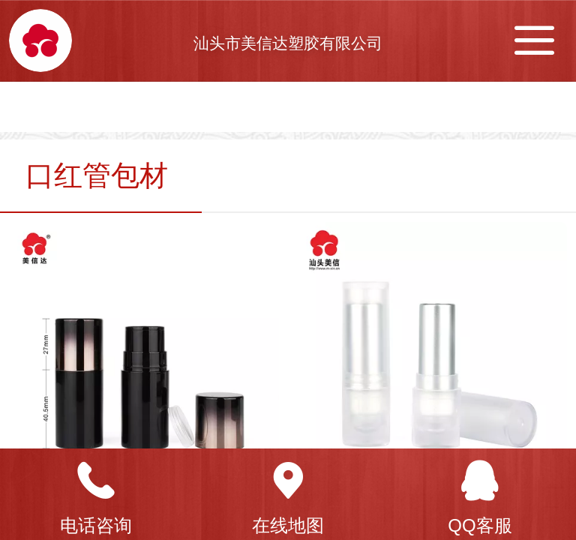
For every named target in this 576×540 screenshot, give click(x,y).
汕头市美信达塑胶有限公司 (288, 43)
